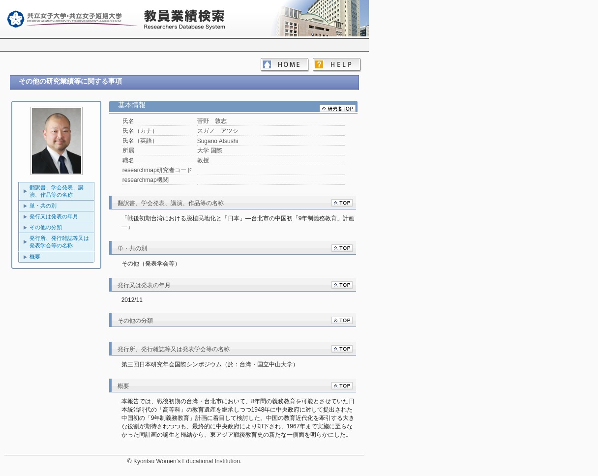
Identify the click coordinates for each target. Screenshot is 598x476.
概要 (35, 257)
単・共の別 (43, 205)
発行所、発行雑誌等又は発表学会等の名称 (59, 241)
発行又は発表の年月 (54, 216)
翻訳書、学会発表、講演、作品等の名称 (57, 191)
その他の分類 (46, 227)
